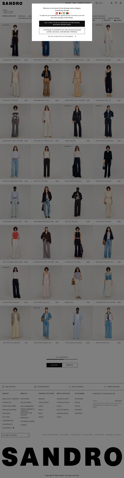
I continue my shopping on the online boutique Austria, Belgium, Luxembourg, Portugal (62, 31)
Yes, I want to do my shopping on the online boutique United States (62, 23)
